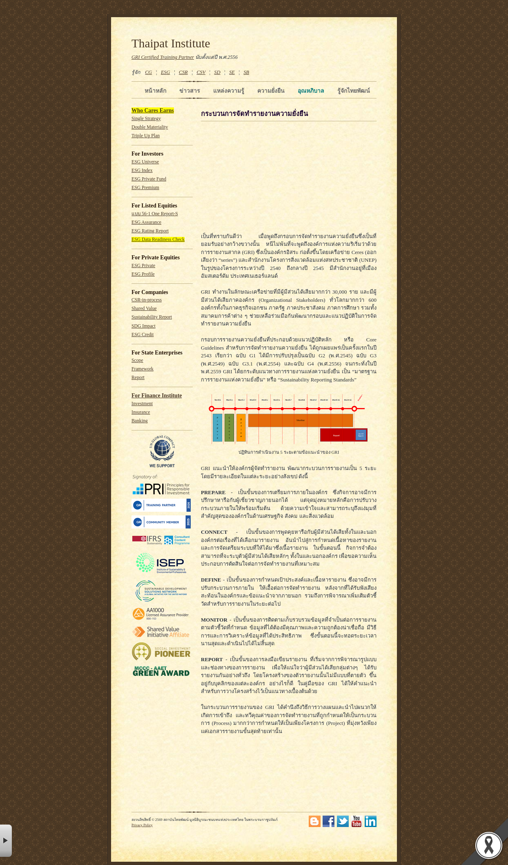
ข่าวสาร (189, 90)
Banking (139, 421)
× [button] (6, 841)
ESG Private (143, 265)
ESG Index (142, 170)
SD (217, 72)
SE (232, 72)
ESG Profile (143, 274)
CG (148, 72)
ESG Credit (142, 334)
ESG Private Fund (148, 179)
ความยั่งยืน (271, 90)
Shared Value (144, 308)
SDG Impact (143, 326)
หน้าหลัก (155, 90)
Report (138, 377)
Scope (137, 360)
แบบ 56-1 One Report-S (154, 213)
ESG (165, 72)
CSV (200, 72)
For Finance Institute (156, 395)
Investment (142, 403)
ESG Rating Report (150, 231)
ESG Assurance (146, 222)
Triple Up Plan (145, 135)
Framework (142, 369)
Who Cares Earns (152, 110)
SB (247, 72)
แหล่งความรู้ (228, 90)
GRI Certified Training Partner (162, 57)
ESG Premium (145, 187)
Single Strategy (146, 118)
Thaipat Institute (170, 43)
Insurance (140, 412)
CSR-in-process (146, 300)
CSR (183, 72)
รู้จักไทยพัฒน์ (353, 90)
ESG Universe (145, 162)
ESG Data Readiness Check (158, 239)
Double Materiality (149, 127)
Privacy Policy (142, 825)
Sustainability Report (151, 317)
